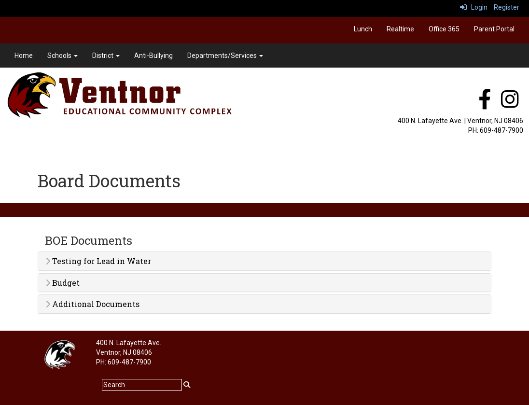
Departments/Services (225, 55)
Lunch (363, 29)
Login (473, 7)
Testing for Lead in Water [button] (98, 261)
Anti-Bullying (153, 55)
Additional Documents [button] (92, 304)
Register (506, 7)
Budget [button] (62, 283)
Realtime (400, 29)
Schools (62, 55)
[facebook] (484, 104)
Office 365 (444, 29)
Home (23, 55)
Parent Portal (494, 29)
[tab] (264, 261)
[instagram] (510, 104)
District (106, 55)
